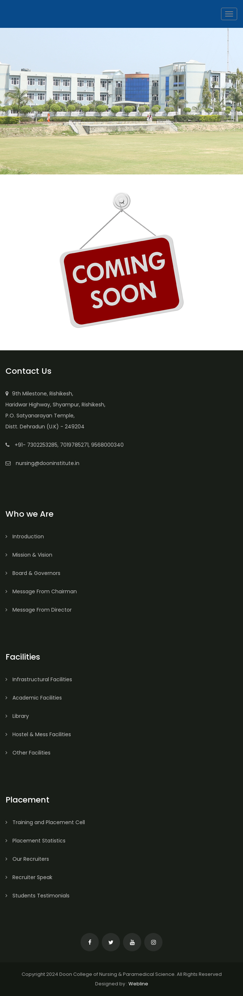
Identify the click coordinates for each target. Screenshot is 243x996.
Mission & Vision (28, 554)
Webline (138, 983)
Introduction (24, 536)
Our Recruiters (27, 859)
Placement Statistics (35, 840)
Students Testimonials (37, 895)
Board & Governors (32, 573)
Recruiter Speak (28, 877)
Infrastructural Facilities (38, 679)
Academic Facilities (33, 697)
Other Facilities (28, 752)
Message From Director (38, 609)
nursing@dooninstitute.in (47, 463)
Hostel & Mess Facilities (38, 734)
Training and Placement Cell (45, 822)
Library (17, 716)
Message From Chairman (41, 591)
